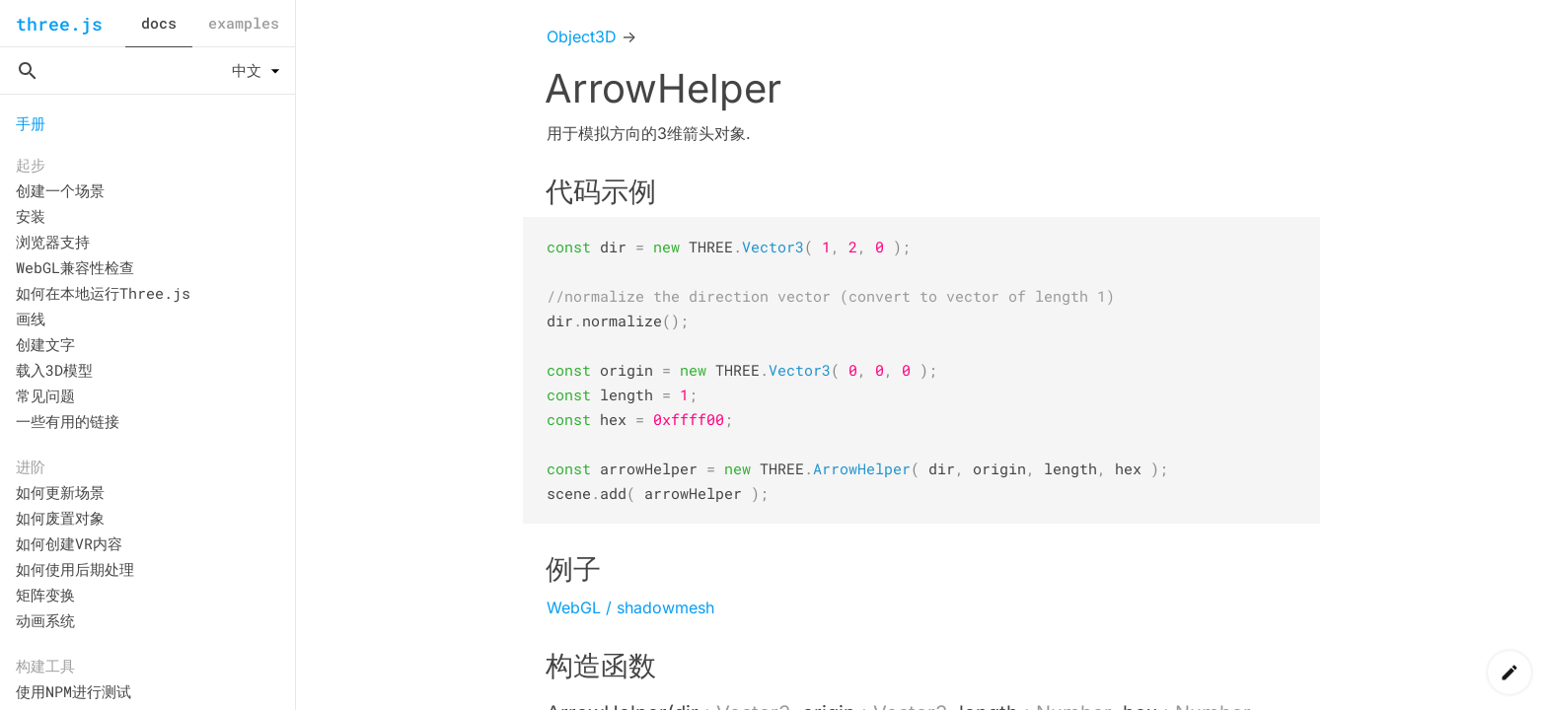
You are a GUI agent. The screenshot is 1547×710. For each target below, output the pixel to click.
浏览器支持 (53, 241)
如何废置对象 (60, 518)
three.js (59, 24)
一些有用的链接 (67, 421)
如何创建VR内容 (69, 543)
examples (243, 23)
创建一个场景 (60, 190)
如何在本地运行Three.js (103, 293)
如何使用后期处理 (75, 569)
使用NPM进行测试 (73, 691)
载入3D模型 (54, 370)
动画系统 (45, 620)
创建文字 (45, 344)
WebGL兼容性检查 (75, 267)
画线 (30, 318)
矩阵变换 (45, 594)
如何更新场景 (60, 492)
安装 (30, 216)
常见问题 (45, 395)
